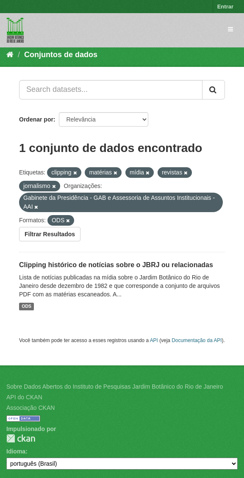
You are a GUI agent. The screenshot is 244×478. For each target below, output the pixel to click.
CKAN (20, 438)
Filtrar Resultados (50, 234)
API (154, 340)
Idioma (15, 451)
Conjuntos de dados (60, 54)
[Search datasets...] (110, 89)
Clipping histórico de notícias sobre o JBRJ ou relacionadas (116, 264)
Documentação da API (197, 340)
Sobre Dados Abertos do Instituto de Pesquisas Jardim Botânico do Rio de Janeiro (114, 386)
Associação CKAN (30, 407)
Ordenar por (36, 119)
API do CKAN (24, 397)
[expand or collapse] (230, 29)
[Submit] (213, 89)
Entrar (225, 6)
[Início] (10, 54)
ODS (26, 306)
